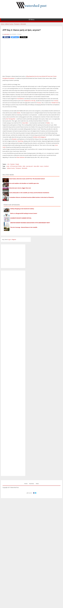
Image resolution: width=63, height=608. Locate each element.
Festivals (12, 164)
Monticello (23, 24)
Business (31, 483)
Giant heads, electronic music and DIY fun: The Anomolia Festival (27, 178)
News (37, 483)
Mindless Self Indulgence (39, 137)
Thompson (16, 24)
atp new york (29, 166)
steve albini (36, 166)
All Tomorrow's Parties (16, 166)
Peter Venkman (21, 157)
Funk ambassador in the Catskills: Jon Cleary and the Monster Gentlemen (29, 192)
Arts (8, 164)
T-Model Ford (54, 102)
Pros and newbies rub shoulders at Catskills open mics (24, 183)
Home (2, 24)
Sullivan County (9, 24)
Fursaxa (39, 102)
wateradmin (6, 34)
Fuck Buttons (20, 98)
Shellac (48, 123)
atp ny (41, 166)
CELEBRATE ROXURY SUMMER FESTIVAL (20, 218)
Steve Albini (25, 123)
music (7, 166)
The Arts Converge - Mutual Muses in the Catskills (23, 227)
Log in (9, 239)
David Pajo (20, 141)
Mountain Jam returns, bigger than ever (20, 188)
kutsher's (46, 166)
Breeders (14, 139)
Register (14, 239)
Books (18, 113)
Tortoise (56, 100)
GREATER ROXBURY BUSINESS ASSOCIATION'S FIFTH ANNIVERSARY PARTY (30, 222)
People (17, 164)
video (24, 166)
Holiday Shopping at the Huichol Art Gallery (22, 208)
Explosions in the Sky (30, 100)
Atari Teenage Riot (10, 119)
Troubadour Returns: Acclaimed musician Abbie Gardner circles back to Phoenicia (31, 197)
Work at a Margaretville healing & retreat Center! (23, 213)
